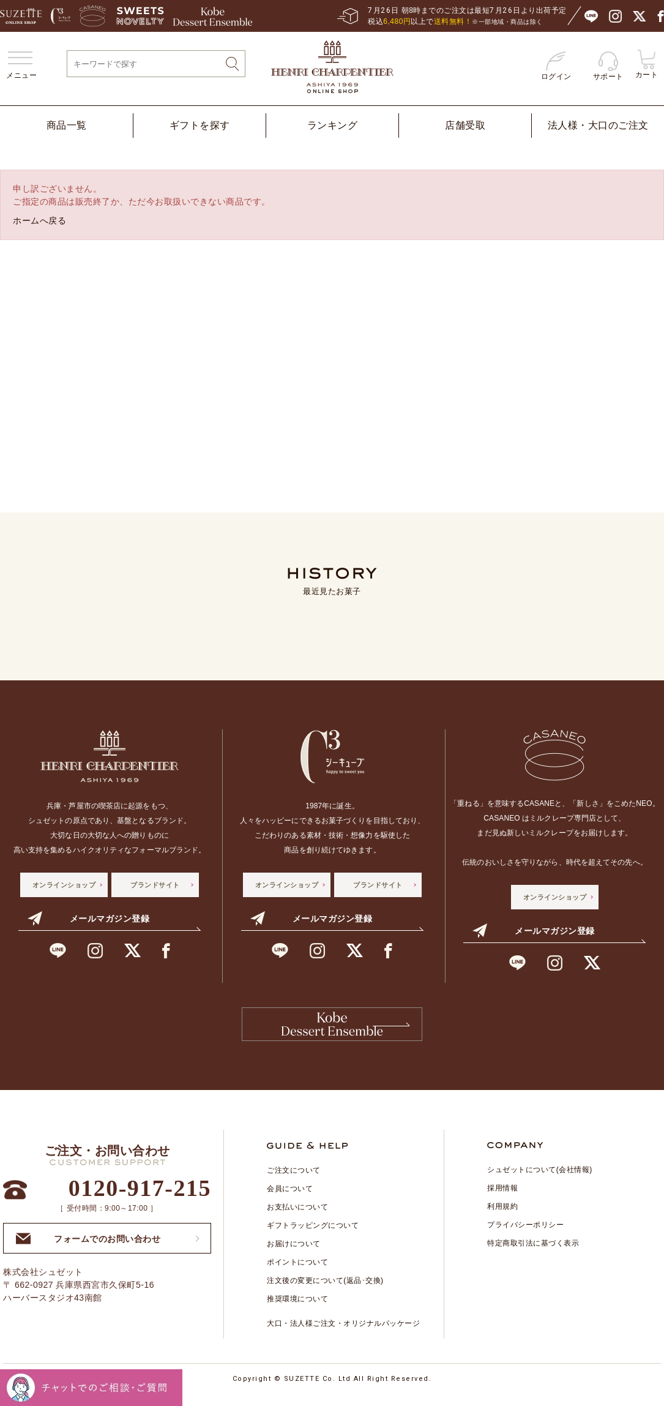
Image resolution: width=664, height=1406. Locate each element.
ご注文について (294, 1179)
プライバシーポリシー (525, 1234)
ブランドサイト (155, 885)
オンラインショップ (64, 885)
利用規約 (502, 1215)
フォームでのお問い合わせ (88, 1247)
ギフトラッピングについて (313, 1234)
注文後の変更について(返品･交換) (325, 1289)
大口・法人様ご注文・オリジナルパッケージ (343, 1332)
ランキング (332, 125)
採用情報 (502, 1197)
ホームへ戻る (39, 220)
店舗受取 (465, 125)
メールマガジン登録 (88, 918)
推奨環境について (297, 1308)
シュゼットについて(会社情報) (539, 1179)
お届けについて (294, 1253)
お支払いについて (297, 1216)
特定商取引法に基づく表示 (533, 1252)
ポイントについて (297, 1271)
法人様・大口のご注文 (598, 125)
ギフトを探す (200, 125)
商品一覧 (67, 125)
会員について (290, 1198)
